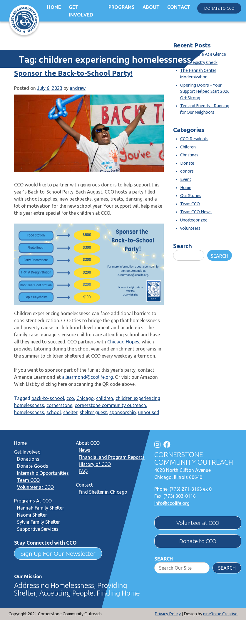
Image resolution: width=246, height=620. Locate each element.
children (104, 398)
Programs (121, 7)
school (53, 412)
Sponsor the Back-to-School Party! (73, 73)
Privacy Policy (168, 613)
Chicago (85, 398)
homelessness (29, 412)
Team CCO (190, 203)
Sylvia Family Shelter (38, 522)
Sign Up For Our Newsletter (58, 553)
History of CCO (95, 464)
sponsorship (122, 412)
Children (188, 147)
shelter (70, 412)
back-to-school (47, 398)
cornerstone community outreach (110, 405)
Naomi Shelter (32, 515)
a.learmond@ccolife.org (87, 377)
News (84, 450)
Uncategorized (193, 220)
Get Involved (81, 11)
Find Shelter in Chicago (103, 492)
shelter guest (93, 412)
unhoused (148, 412)
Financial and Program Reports (112, 457)
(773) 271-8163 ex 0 (191, 489)
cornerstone (59, 405)
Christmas (189, 155)
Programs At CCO (33, 500)
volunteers (190, 228)
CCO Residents (194, 138)
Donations (28, 459)
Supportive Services (37, 529)
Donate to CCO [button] (219, 8)
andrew (78, 88)
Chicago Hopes (123, 341)
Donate (187, 163)
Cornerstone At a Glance (203, 54)
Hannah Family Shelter (40, 507)
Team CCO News (196, 211)
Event (185, 179)
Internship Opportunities (43, 473)
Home (54, 7)
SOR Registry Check (198, 62)
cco (70, 398)
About (151, 7)
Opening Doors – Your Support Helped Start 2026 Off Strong (205, 91)
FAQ (83, 471)
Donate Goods (32, 466)
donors (187, 171)
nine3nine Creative (220, 613)
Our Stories (190, 195)
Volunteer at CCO (35, 487)
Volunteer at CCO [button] (197, 523)
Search (182, 245)
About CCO (88, 443)
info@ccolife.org (172, 503)
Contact (178, 7)
